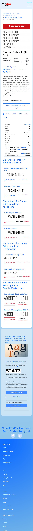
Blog (4, 459)
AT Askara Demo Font (12, 186)
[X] (20, 436)
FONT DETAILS (9, 179)
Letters (5, 498)
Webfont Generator (16, 405)
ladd (5, 117)
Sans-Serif (27, 125)
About (4, 526)
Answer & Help (14, 366)
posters (19, 149)
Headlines (23, 153)
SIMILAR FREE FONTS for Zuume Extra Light (16, 107)
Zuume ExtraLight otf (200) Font (15, 294)
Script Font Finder (8, 509)
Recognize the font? (16, 392)
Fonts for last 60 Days (9, 494)
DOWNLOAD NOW (16, 26)
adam (26, 114)
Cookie (5, 522)
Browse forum (16, 396)
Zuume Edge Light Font (12, 212)
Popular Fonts (7, 506)
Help (4, 470)
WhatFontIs (7, 13)
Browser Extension (8, 451)
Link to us (5, 448)
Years (4, 502)
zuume (8, 114)
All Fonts (16, 13)
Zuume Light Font (10, 228)
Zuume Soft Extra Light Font (14, 269)
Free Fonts (6, 481)
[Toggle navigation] (29, 4)
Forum (4, 491)
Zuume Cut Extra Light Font (14, 255)
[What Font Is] (6, 4)
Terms (4, 519)
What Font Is (6, 444)
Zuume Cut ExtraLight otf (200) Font (17, 310)
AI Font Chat (6, 455)
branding (23, 147)
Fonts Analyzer (7, 462)
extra (14, 114)
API (4, 485)
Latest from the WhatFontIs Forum (16, 362)
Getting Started (7, 478)
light (20, 114)
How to (5, 474)
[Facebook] (13, 436)
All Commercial (10, 16)
